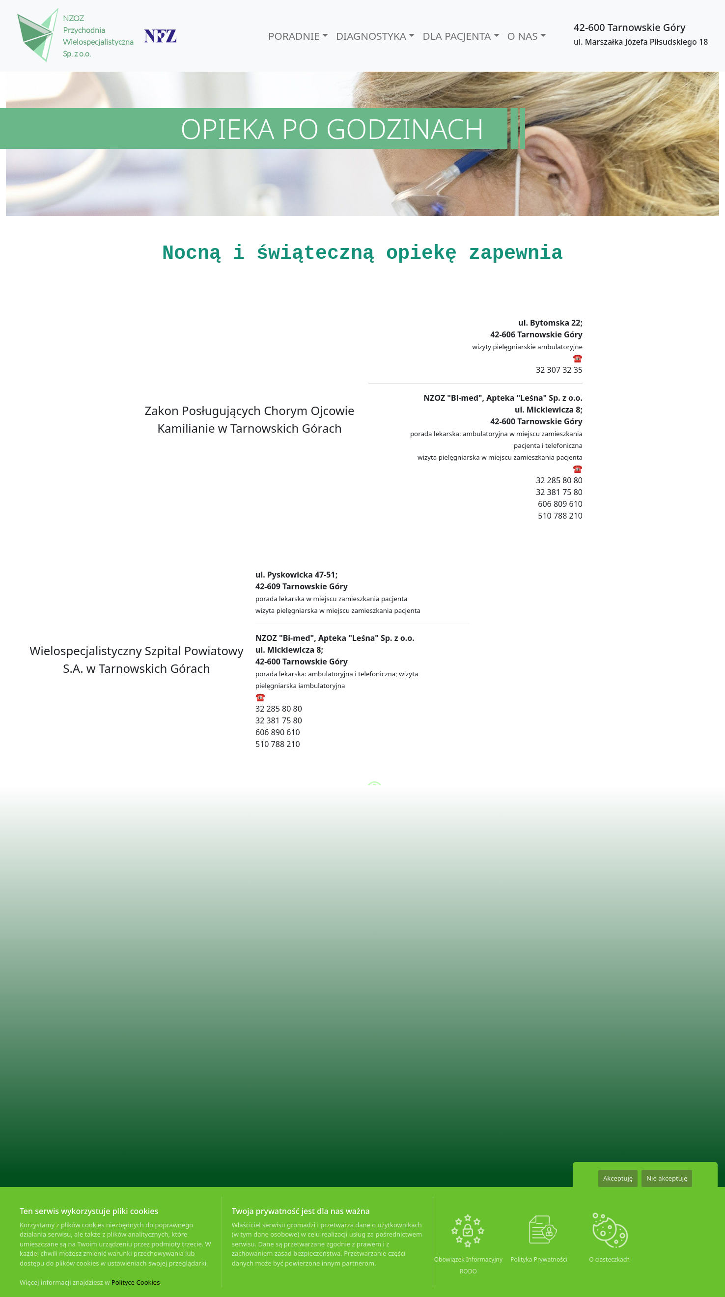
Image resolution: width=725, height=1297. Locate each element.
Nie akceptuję (666, 1178)
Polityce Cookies (136, 1282)
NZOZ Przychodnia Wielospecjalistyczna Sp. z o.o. (87, 35)
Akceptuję (618, 1178)
